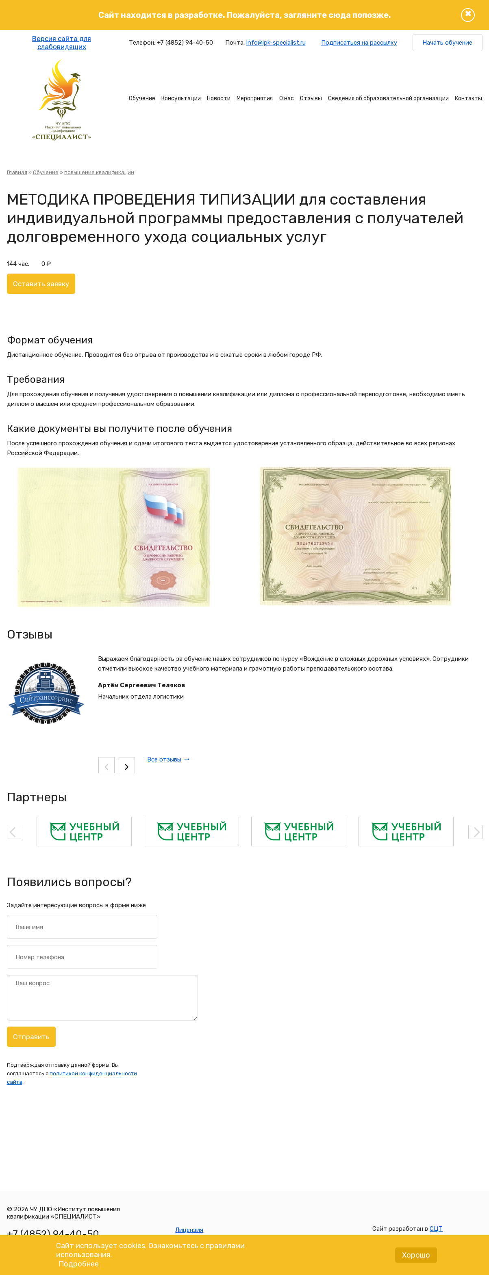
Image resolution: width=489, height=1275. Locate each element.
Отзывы (311, 98)
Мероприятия (255, 98)
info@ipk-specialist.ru (276, 42)
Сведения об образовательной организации (388, 98)
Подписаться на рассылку (359, 42)
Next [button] (475, 832)
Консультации (181, 98)
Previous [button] (14, 832)
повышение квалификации (99, 172)
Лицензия (189, 1230)
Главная (17, 172)
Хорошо (416, 1256)
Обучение (142, 98)
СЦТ (436, 1228)
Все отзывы (164, 759)
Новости (218, 98)
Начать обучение (447, 42)
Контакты (468, 98)
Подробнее (79, 1265)
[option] (84, 831)
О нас (286, 98)
